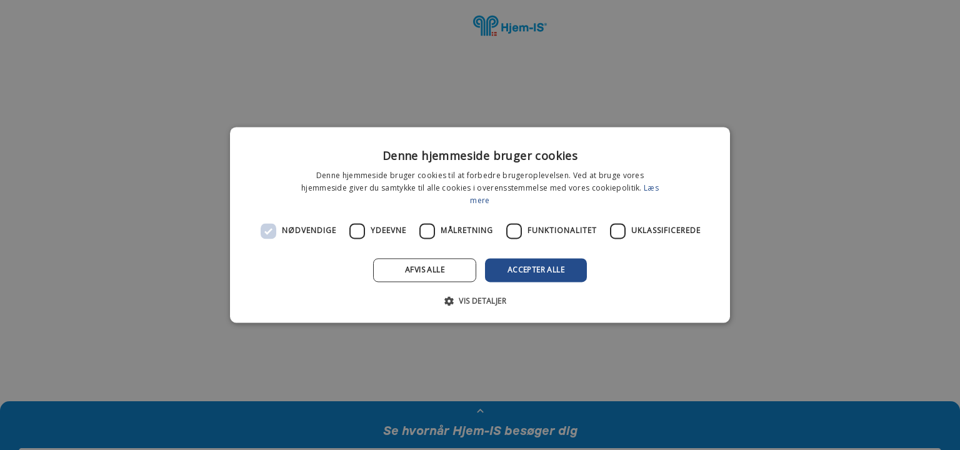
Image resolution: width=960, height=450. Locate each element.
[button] (480, 301)
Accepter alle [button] (536, 269)
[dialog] (480, 225)
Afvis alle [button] (424, 269)
